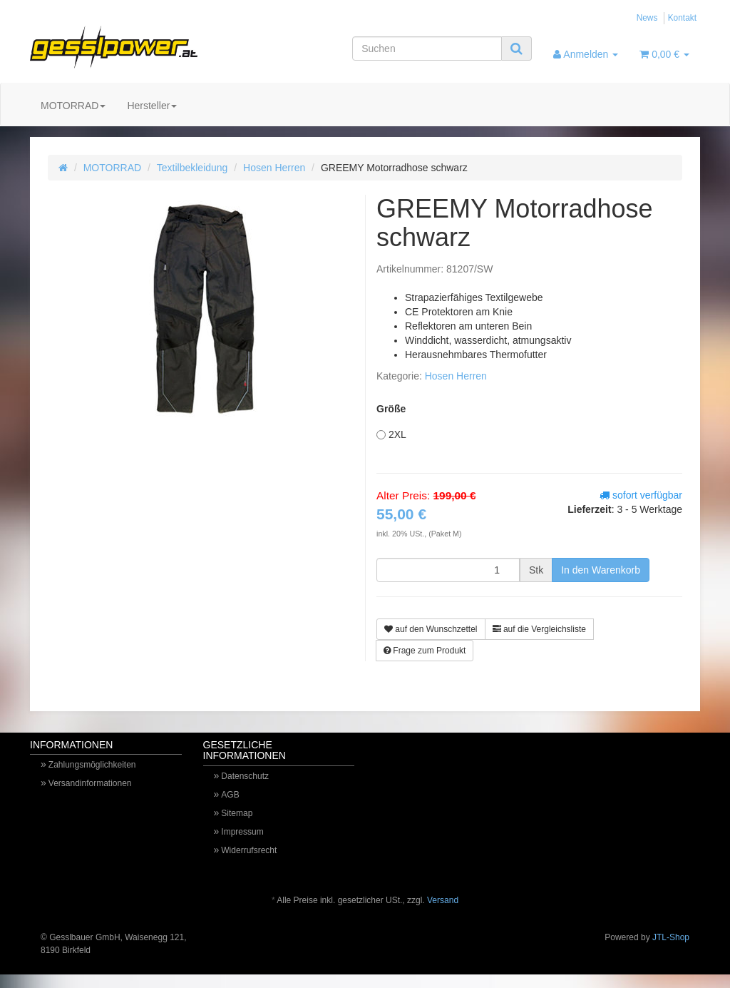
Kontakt (682, 18)
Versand (442, 900)
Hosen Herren (274, 167)
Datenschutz (245, 776)
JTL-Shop (670, 937)
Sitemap (236, 813)
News (647, 18)
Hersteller (152, 105)
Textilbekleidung (192, 167)
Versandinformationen (90, 783)
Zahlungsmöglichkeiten (92, 765)
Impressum (242, 832)
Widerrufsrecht (249, 850)
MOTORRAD (73, 105)
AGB (230, 795)
